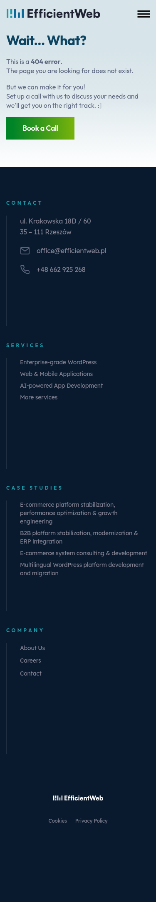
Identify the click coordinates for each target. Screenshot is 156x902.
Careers (30, 660)
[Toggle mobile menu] (143, 13)
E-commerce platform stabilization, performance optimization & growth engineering (68, 513)
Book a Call (40, 128)
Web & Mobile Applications (56, 374)
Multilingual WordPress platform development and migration (82, 569)
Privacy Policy (91, 821)
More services (38, 397)
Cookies (58, 821)
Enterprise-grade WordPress (58, 362)
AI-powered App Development (61, 385)
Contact (31, 673)
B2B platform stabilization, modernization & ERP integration (79, 537)
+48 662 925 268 (61, 269)
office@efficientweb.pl (71, 250)
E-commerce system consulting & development (83, 553)
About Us (32, 648)
